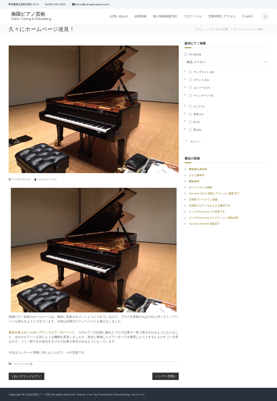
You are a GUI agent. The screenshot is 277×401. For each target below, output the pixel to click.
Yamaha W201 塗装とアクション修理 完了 (214, 193)
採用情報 (140, 16)
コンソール (201, 87)
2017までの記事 (218, 29)
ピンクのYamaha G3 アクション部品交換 (213, 217)
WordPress (138, 394)
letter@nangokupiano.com (92, 4)
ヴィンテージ (203, 95)
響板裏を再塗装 (198, 169)
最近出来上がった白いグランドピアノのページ (40, 332)
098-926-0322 (56, 4)
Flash (90, 394)
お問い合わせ (119, 16)
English (247, 16)
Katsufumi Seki (47, 179)
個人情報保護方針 (165, 16)
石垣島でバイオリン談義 (203, 199)
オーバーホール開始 (200, 187)
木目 (198, 114)
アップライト (203, 72)
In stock (195, 54)
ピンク (198, 106)
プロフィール (193, 16)
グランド (201, 79)
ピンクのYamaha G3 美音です (207, 211)
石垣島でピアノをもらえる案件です (209, 205)
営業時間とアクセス (222, 16)
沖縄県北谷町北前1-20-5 (24, 4)
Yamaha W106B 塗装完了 (204, 223)
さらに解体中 (197, 175)
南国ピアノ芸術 (28, 14)
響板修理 (194, 181)
